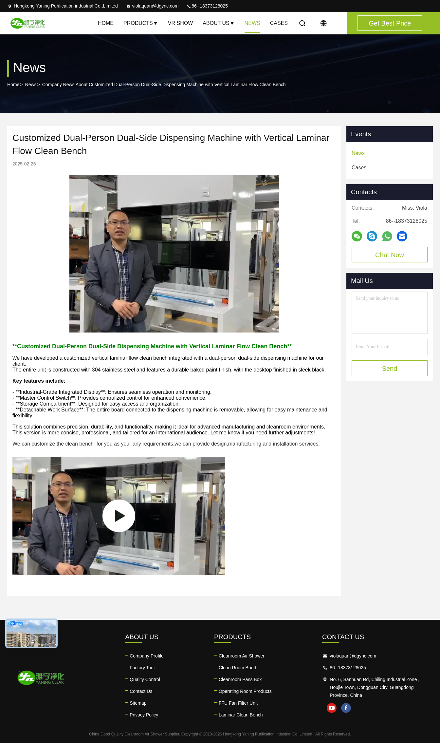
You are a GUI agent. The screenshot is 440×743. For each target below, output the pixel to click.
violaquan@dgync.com (152, 6)
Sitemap (138, 703)
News (252, 23)
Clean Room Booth (238, 667)
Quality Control (145, 679)
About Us (219, 23)
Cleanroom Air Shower (242, 655)
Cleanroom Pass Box (240, 679)
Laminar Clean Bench (241, 714)
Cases (279, 23)
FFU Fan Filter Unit (238, 703)
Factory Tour (142, 667)
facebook (346, 708)
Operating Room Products (245, 691)
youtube (332, 708)
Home (106, 23)
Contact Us (141, 691)
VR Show (180, 23)
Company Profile (147, 655)
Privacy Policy (144, 714)
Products (140, 23)
